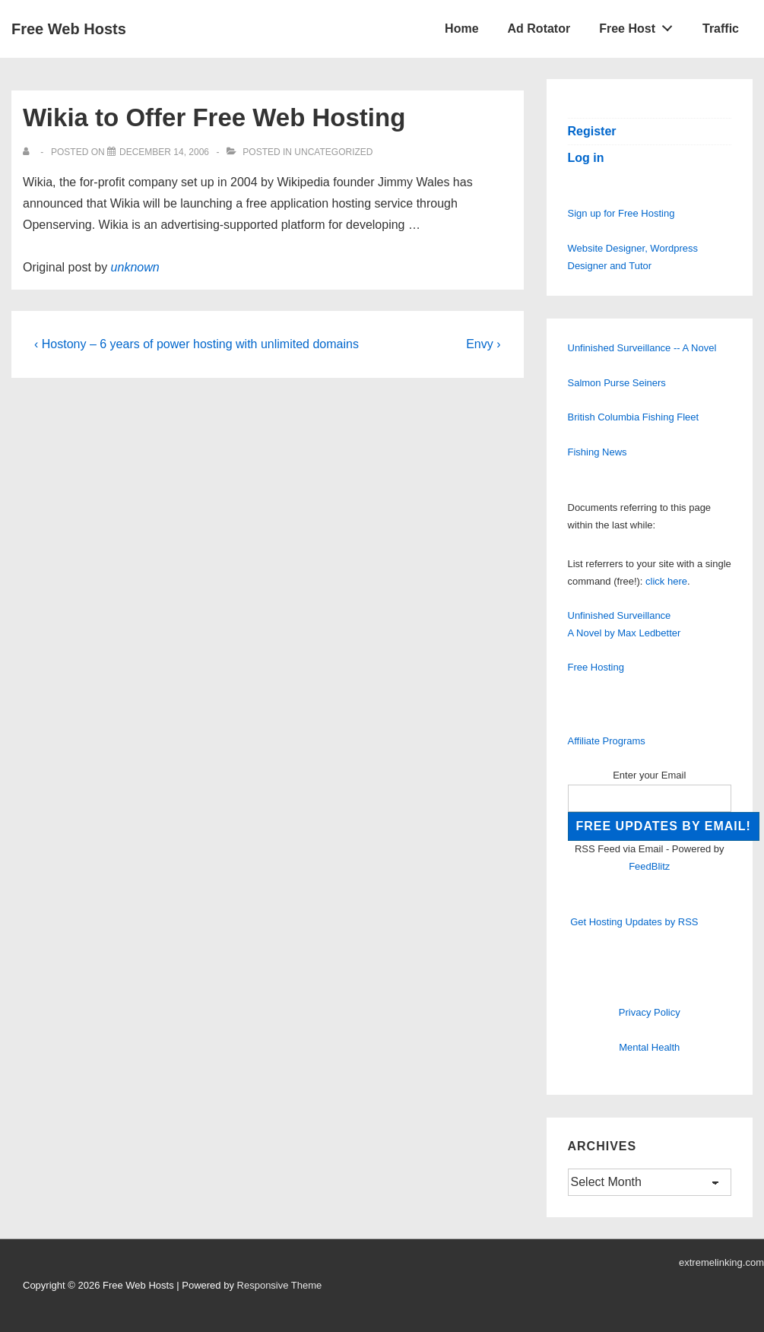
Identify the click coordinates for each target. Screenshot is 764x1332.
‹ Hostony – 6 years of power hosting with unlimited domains (196, 344)
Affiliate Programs (606, 741)
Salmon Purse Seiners (617, 382)
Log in (586, 157)
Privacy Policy (649, 1012)
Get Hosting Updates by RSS (634, 922)
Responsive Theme (279, 1285)
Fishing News (597, 452)
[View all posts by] (29, 152)
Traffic (720, 28)
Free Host (640, 25)
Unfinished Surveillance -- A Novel (642, 348)
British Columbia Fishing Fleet (633, 417)
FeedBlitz (649, 866)
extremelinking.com (721, 1262)
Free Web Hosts (68, 29)
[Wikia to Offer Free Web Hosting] (164, 152)
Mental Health (649, 1047)
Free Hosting (596, 667)
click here (666, 581)
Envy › (483, 344)
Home (461, 28)
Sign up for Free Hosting (621, 213)
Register (592, 131)
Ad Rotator (539, 28)
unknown (135, 267)
